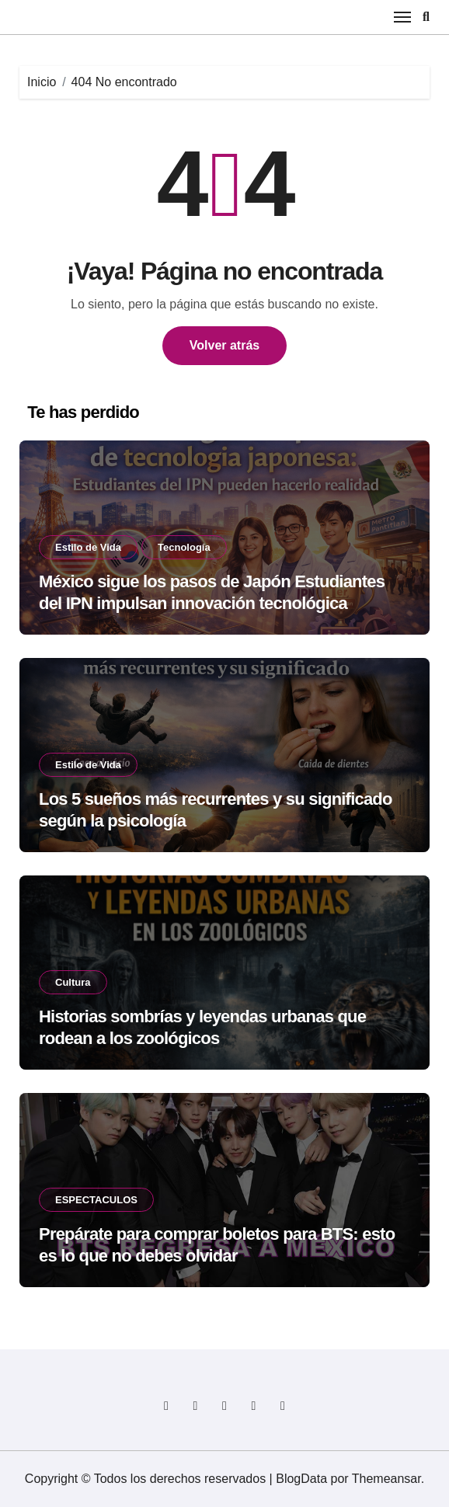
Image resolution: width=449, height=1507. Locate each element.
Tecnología (184, 547)
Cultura (73, 982)
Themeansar (386, 1478)
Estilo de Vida (88, 547)
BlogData (301, 1478)
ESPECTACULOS (96, 1200)
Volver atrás (224, 345)
